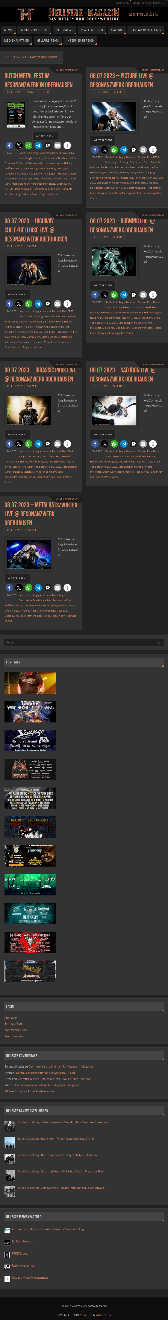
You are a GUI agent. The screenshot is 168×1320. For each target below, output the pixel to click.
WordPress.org (14, 1036)
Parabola (85, 1315)
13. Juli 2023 (14, 91)
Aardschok (26, 152)
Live (24, 178)
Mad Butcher (60, 178)
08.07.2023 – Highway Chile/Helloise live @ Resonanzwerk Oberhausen (36, 230)
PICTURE (9, 188)
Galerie (117, 91)
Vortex (55, 194)
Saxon (35, 194)
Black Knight (26, 158)
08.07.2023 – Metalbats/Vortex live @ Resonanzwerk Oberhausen (41, 514)
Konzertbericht (13, 178)
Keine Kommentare (67, 70)
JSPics (30, 173)
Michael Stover (14, 1091)
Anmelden (11, 1018)
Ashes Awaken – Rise (41, 1091)
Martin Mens (119, 182)
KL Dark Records (22, 1241)
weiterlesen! (45, 136)
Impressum (122, 3)
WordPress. (104, 1315)
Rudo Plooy (54, 188)
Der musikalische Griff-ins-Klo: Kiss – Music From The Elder (54, 1079)
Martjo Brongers (21, 183)
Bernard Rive (59, 152)
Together (45, 194)
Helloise (28, 168)
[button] (9, 145)
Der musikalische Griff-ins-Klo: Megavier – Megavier (61, 1066)
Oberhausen (63, 183)
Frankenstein (36, 163)
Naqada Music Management (30, 1278)
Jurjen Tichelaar (57, 173)
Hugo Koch (57, 168)
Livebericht (45, 178)
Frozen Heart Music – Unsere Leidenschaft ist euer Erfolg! (48, 1229)
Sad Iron (26, 194)
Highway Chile (42, 168)
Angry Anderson (42, 152)
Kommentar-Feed (16, 1030)
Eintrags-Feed (13, 1024)
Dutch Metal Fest (67, 158)
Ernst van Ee (11, 163)
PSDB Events (20, 1253)
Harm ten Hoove (54, 163)
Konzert (71, 173)
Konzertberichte (38, 91)
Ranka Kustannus (23, 1265)
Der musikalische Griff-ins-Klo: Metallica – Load (45, 1073)
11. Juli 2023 (100, 386)
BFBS (70, 152)
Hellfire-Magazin (14, 168)
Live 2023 (33, 178)
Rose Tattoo (39, 188)
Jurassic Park (41, 173)
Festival (23, 163)
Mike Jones (49, 183)
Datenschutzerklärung (149, 3)
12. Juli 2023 (100, 237)
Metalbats (36, 183)
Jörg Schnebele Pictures (117, 317)
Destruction (50, 158)
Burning (38, 158)
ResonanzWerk (23, 188)
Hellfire (68, 163)
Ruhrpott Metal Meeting (117, 193)
